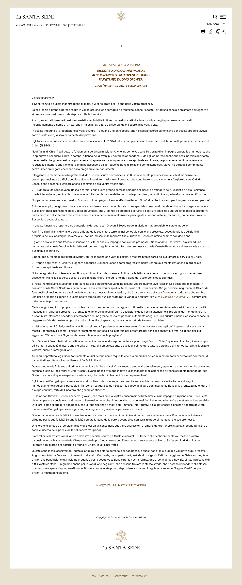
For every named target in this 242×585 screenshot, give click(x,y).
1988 (64, 25)
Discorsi (53, 25)
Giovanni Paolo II (30, 25)
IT (121, 46)
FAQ (94, 576)
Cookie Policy (121, 576)
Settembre (77, 25)
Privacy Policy (139, 576)
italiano (213, 24)
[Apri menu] (222, 17)
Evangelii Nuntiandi (173, 296)
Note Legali (105, 576)
